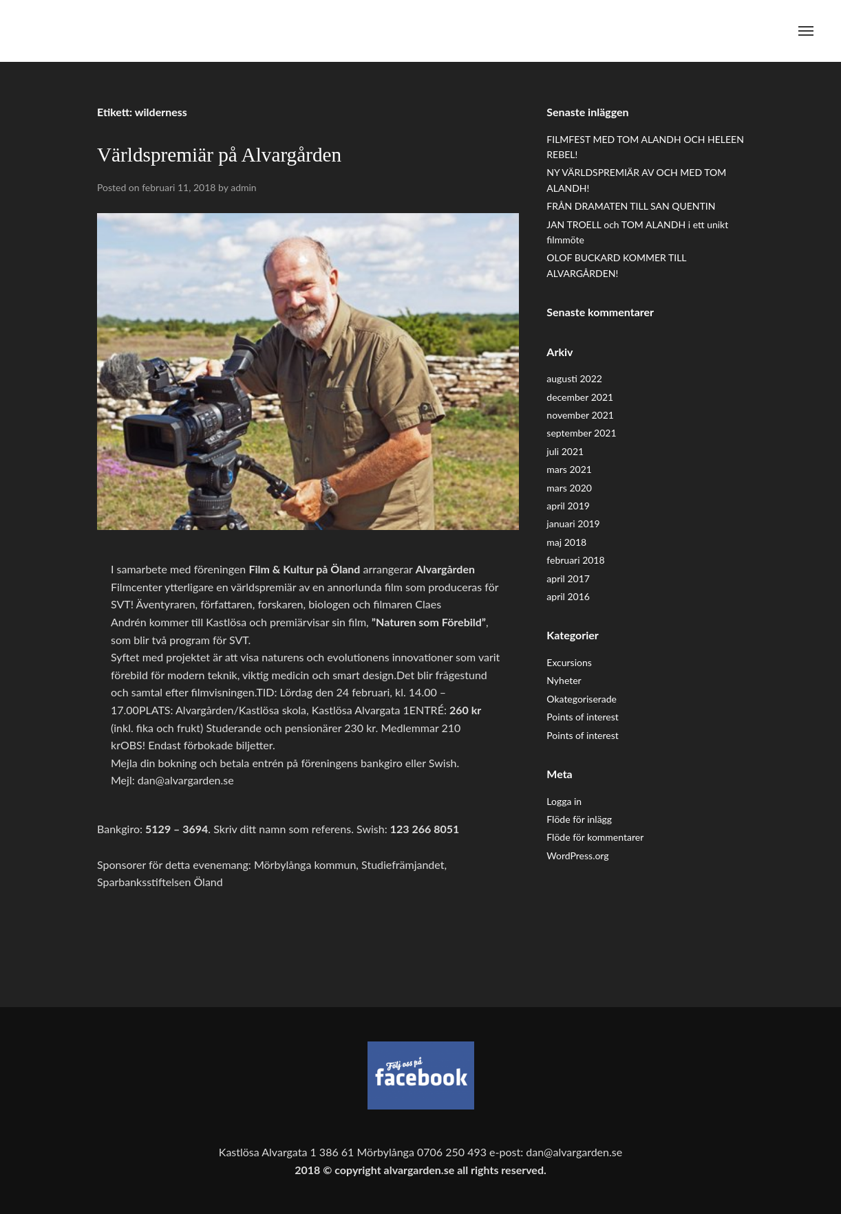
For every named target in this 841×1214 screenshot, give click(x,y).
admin (244, 187)
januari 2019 (572, 523)
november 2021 (580, 415)
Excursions (569, 662)
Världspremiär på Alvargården (219, 155)
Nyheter (563, 680)
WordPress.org (577, 855)
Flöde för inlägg (579, 819)
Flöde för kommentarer (594, 837)
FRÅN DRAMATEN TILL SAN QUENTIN (630, 206)
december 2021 (579, 397)
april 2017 (568, 578)
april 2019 (568, 505)
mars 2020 (569, 488)
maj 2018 (566, 542)
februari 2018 (575, 560)
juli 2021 (565, 451)
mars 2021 (569, 469)
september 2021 (581, 433)
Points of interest (582, 716)
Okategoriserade (581, 699)
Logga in (564, 801)
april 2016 (568, 596)
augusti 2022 (574, 378)
